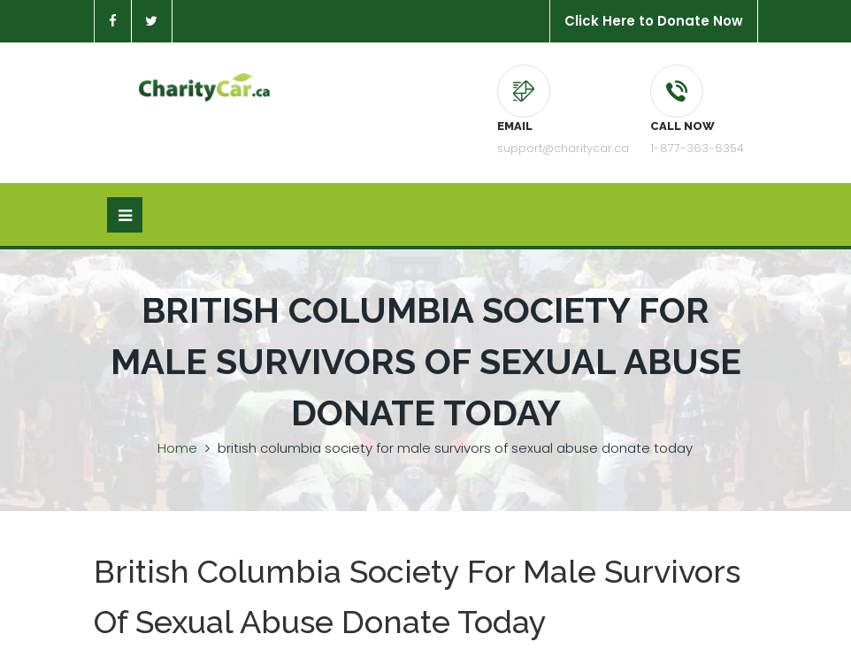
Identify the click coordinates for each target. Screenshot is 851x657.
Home (177, 448)
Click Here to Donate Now (653, 20)
